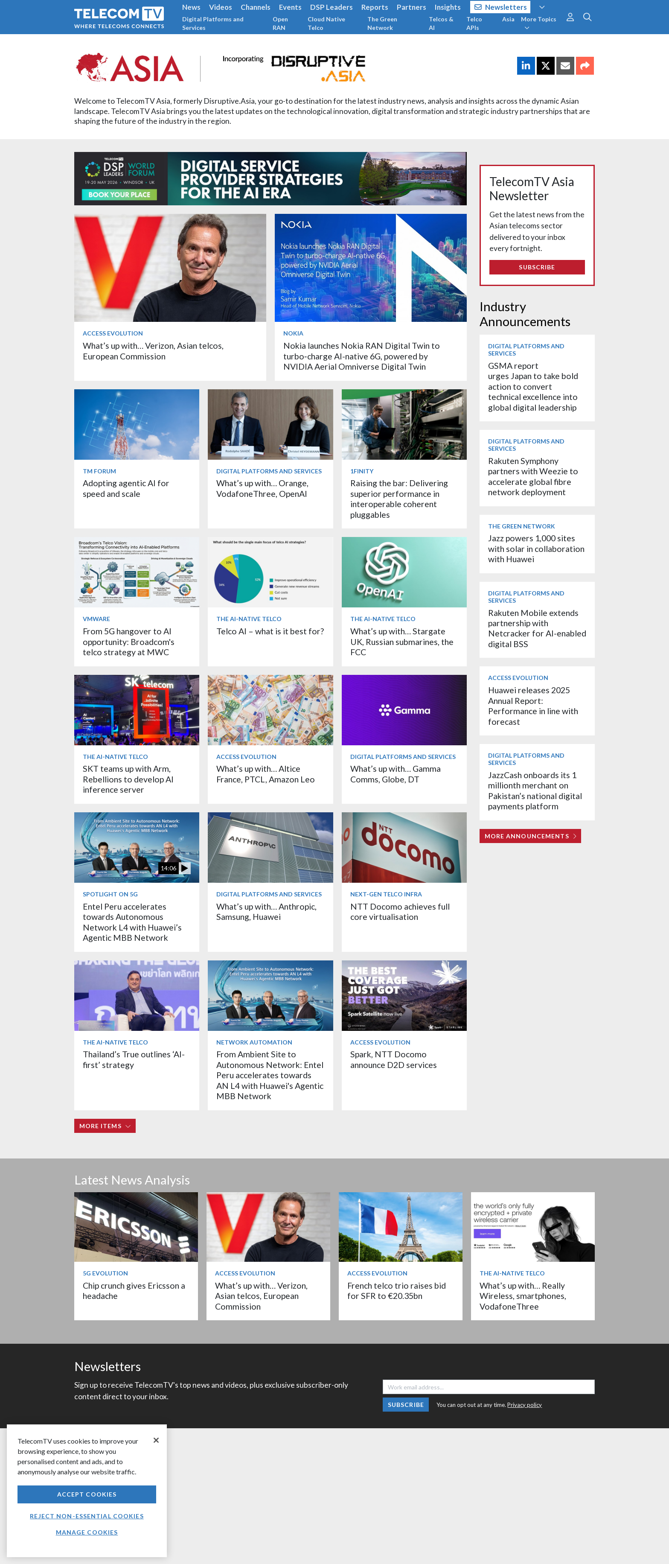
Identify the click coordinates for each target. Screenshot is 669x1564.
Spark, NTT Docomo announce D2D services (393, 1059)
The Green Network (382, 23)
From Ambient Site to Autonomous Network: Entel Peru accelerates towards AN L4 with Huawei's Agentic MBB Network (269, 1075)
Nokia (293, 333)
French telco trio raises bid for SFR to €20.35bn (396, 1291)
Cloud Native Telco (326, 23)
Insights (448, 7)
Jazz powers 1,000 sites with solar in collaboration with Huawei (536, 548)
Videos (220, 7)
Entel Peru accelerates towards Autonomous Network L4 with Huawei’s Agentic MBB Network (132, 922)
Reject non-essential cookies (86, 1516)
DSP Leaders (331, 7)
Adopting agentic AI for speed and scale (126, 488)
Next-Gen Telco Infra (386, 894)
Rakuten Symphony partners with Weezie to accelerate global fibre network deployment (533, 476)
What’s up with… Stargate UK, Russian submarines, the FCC (402, 641)
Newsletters (500, 7)
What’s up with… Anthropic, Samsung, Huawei (266, 912)
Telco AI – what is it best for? (270, 631)
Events (290, 7)
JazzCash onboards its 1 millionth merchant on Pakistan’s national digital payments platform (535, 790)
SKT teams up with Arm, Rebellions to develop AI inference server (128, 779)
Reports (374, 7)
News (191, 7)
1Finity (361, 471)
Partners (411, 7)
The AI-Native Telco (249, 618)
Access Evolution (113, 333)
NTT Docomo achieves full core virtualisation (400, 912)
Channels (256, 7)
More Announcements (530, 836)
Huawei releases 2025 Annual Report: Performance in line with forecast (533, 705)
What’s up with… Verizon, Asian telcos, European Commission (153, 351)
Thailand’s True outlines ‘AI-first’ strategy (134, 1059)
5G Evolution (105, 1273)
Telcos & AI (441, 23)
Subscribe (537, 267)
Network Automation (254, 1042)
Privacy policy (524, 1404)
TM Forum (99, 471)
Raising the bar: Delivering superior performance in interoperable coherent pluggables (399, 498)
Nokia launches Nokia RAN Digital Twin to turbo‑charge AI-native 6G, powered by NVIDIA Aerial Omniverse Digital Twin (361, 356)
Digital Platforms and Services (213, 23)
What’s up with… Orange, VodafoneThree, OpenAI (262, 488)
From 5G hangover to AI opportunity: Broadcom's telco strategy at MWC (129, 641)
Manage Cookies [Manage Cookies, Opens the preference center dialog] (87, 1532)
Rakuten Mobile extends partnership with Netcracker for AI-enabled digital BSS (537, 628)
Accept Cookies (87, 1494)
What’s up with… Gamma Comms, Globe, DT (395, 774)
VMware (96, 618)
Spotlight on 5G (110, 894)
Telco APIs (474, 23)
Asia (508, 19)
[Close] (156, 1440)
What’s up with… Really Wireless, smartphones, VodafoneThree (523, 1296)
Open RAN (280, 23)
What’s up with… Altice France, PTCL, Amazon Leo (265, 774)
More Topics (538, 23)
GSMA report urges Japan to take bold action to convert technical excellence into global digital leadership (533, 386)
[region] (87, 1490)
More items (105, 1125)
